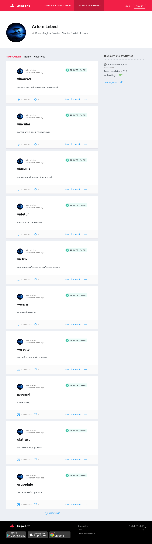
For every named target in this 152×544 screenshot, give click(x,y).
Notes (27, 57)
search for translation (57, 5)
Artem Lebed (30, 70)
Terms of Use (83, 526)
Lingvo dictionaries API (87, 533)
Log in (128, 6)
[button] (94, 65)
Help (80, 530)
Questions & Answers (89, 5)
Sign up (139, 6)
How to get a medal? (113, 82)
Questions (39, 57)
